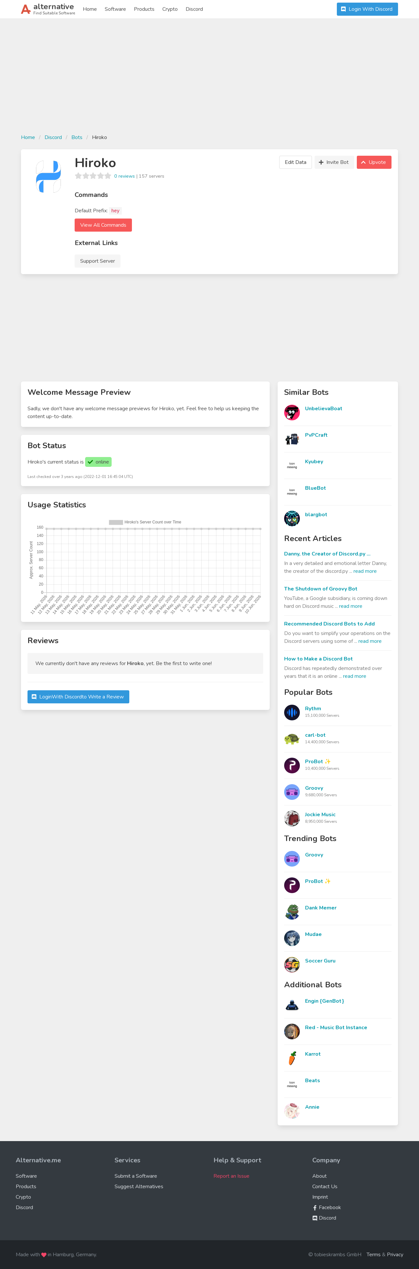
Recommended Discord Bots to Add (329, 623)
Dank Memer (321, 907)
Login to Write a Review (77, 697)
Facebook (326, 1207)
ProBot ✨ (318, 761)
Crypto (170, 9)
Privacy (395, 1254)
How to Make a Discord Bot (318, 658)
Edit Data (295, 162)
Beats (312, 1080)
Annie (312, 1107)
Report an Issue (231, 1176)
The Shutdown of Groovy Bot (320, 588)
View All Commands (103, 225)
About (319, 1176)
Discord (194, 9)
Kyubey (314, 461)
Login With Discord (365, 9)
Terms (374, 1254)
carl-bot (315, 735)
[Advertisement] (209, 80)
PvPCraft (316, 435)
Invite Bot (333, 162)
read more (365, 571)
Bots (76, 137)
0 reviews (124, 176)
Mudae (313, 934)
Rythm (313, 708)
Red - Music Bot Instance (336, 1027)
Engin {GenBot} (324, 1001)
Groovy (314, 788)
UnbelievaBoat (323, 408)
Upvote (372, 162)
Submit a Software (136, 1176)
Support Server (97, 261)
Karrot (313, 1054)
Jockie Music (320, 814)
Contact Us (324, 1186)
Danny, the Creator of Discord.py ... (327, 553)
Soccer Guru (320, 960)
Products (144, 9)
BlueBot (315, 488)
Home (90, 9)
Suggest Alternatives (139, 1186)
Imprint (320, 1197)
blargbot (316, 514)
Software (115, 9)
